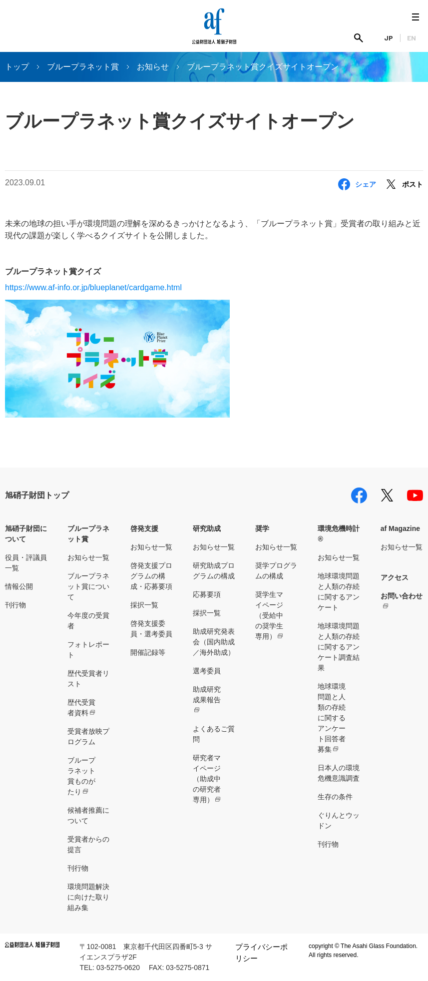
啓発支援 (144, 528)
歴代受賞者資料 (81, 707)
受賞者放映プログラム (88, 736)
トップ (17, 66)
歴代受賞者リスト (88, 678)
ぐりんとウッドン (339, 820)
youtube (415, 495)
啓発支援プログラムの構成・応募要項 (151, 575)
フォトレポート (88, 649)
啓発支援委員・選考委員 (151, 628)
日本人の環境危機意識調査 (339, 773)
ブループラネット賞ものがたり (81, 776)
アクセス (395, 577)
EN (411, 37)
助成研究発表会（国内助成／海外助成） (214, 641)
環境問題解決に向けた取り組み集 (88, 897)
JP (388, 37)
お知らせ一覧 (88, 557)
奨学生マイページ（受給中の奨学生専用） (269, 615)
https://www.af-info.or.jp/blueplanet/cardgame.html (93, 287)
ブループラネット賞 (83, 66)
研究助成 (207, 528)
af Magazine (400, 528)
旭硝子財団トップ (37, 495)
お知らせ (153, 66)
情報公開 (19, 586)
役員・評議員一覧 (26, 562)
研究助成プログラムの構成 (214, 570)
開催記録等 (147, 652)
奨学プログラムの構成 (276, 570)
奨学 (262, 528)
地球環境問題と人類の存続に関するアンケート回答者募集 (332, 717)
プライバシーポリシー (261, 953)
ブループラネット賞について (88, 586)
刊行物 (15, 605)
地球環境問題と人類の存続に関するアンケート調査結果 (339, 647)
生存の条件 (335, 797)
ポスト (412, 184)
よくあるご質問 (214, 734)
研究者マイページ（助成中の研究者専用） (207, 779)
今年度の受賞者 (88, 620)
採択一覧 (144, 605)
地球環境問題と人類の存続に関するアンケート (339, 591)
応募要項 (207, 594)
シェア (365, 184)
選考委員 (207, 671)
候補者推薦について (88, 815)
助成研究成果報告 (207, 694)
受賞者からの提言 (88, 844)
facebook (359, 495)
